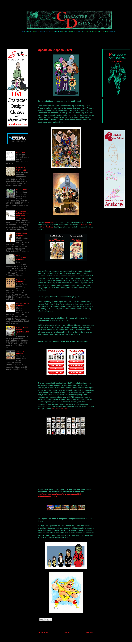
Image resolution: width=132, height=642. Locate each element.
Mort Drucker (86, 225)
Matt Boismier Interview (21, 234)
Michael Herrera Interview (22, 304)
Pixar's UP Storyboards (21, 169)
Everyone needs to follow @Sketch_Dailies (22, 330)
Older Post (89, 632)
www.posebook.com (59, 409)
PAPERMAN (21, 152)
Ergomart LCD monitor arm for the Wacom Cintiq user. (22, 214)
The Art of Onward (20, 352)
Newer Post (43, 632)
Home (66, 632)
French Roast (21, 190)
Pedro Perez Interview (21, 280)
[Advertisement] (51, 38)
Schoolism (48, 222)
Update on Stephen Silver (55, 50)
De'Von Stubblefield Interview (21, 257)
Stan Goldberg (47, 227)
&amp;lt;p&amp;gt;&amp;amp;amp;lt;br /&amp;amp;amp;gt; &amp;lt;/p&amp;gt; (74, 465)
